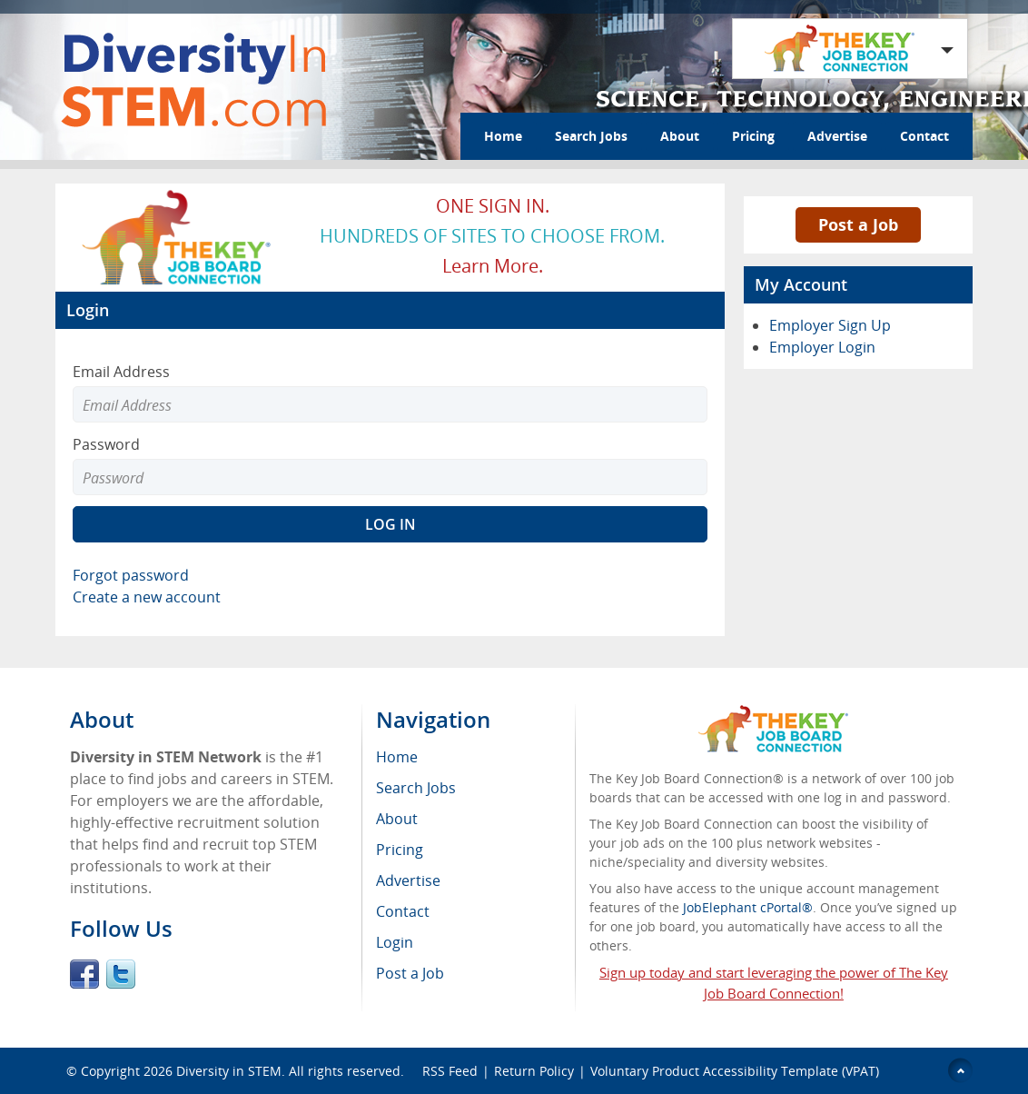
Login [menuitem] (394, 942)
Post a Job (858, 224)
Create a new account (147, 597)
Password (106, 444)
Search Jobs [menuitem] (416, 788)
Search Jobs (591, 135)
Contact (924, 135)
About (679, 135)
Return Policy (534, 1070)
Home (503, 135)
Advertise (837, 135)
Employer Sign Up (830, 325)
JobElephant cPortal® (748, 907)
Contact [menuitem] (403, 911)
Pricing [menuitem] (399, 850)
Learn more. (492, 266)
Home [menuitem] (397, 757)
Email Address (121, 372)
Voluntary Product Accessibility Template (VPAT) (734, 1070)
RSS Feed (450, 1070)
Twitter (120, 974)
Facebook (84, 974)
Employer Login (822, 347)
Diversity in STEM (229, 1070)
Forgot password (131, 575)
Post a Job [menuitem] (410, 973)
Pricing (753, 135)
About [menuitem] (397, 819)
